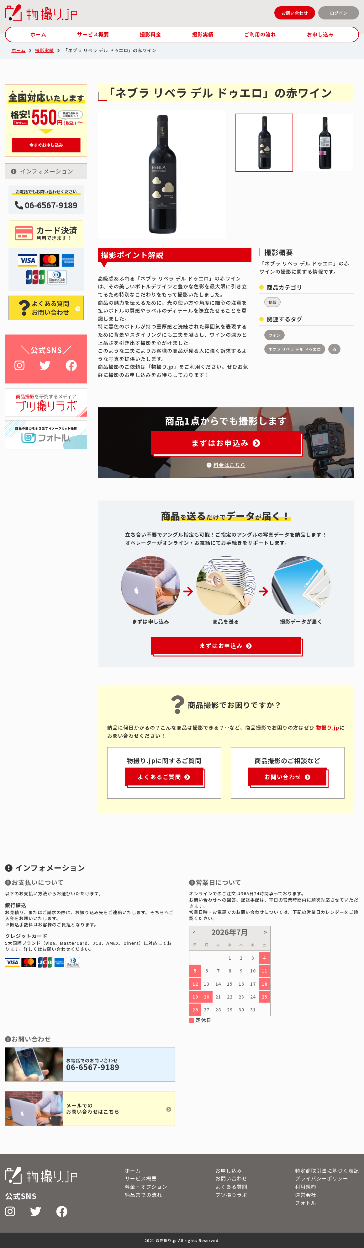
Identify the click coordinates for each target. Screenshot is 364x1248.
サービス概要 (93, 34)
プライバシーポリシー (321, 1178)
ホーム (38, 34)
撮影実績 (203, 34)
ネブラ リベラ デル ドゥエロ (294, 349)
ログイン (338, 13)
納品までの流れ (143, 1194)
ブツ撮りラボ (231, 1194)
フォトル (305, 1202)
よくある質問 (231, 1186)
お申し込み (320, 34)
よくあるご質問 (164, 777)
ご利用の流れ (260, 34)
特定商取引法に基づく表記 (327, 1170)
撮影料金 (150, 34)
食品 (272, 302)
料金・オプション (146, 1186)
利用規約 (305, 1186)
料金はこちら (226, 465)
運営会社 (305, 1194)
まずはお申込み (226, 442)
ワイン (274, 335)
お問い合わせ (295, 13)
